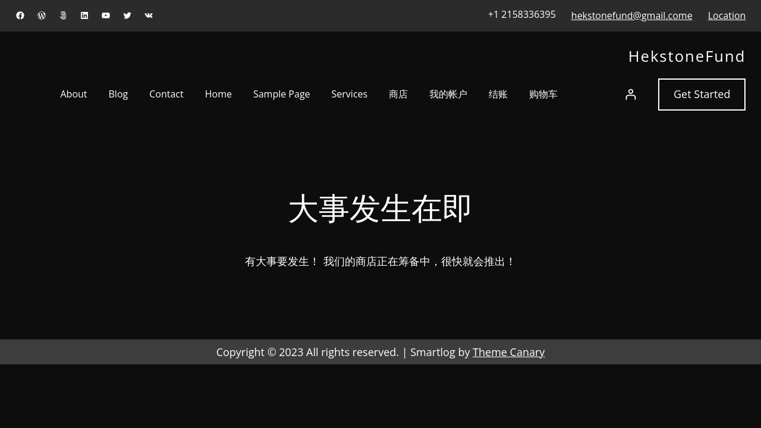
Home (218, 93)
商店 (398, 93)
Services (350, 93)
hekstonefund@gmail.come (632, 15)
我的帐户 (448, 93)
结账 (498, 93)
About (73, 93)
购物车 (543, 93)
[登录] (630, 94)
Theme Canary (509, 352)
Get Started (702, 94)
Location (727, 15)
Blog (118, 93)
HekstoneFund (687, 56)
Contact (166, 93)
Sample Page (281, 93)
